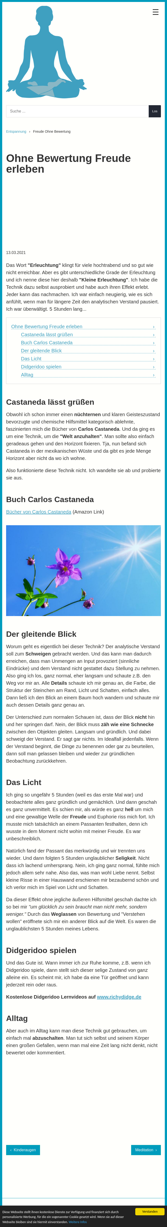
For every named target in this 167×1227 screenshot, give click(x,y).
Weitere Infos (78, 1222)
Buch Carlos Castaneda (47, 342)
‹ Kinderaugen (23, 1150)
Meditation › (146, 1150)
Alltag (27, 374)
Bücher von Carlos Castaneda (38, 512)
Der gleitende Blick (41, 350)
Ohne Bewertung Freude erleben (46, 326)
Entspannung (16, 131)
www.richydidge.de (119, 997)
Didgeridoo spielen (41, 366)
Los (154, 111)
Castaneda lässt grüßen (47, 334)
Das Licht (31, 358)
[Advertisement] (83, 215)
